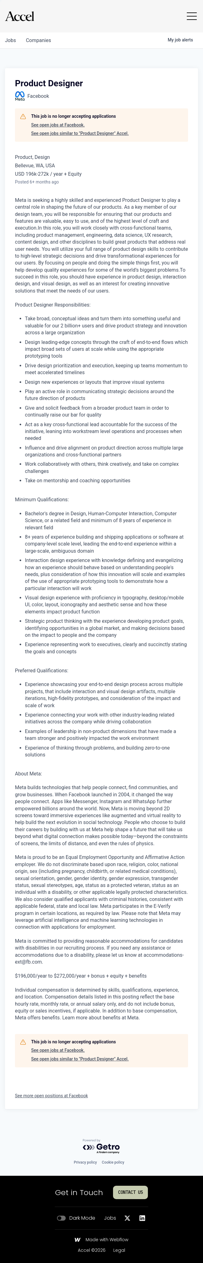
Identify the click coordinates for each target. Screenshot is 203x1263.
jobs (10, 40)
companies (38, 40)
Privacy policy (85, 1162)
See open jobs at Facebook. (58, 124)
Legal (119, 1250)
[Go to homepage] (19, 16)
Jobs (110, 1218)
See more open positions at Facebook (51, 1095)
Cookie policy (113, 1162)
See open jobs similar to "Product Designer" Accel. (80, 133)
